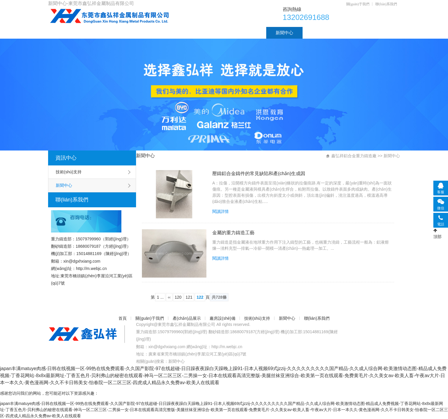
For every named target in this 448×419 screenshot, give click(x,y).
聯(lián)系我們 (386, 4)
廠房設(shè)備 (197, 32)
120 (178, 297)
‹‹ (169, 297)
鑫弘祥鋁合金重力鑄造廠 (353, 155)
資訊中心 (66, 158)
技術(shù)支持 (243, 32)
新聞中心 (284, 32)
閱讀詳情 (220, 211)
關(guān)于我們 (357, 4)
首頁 (61, 32)
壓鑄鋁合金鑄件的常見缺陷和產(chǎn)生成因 (258, 173)
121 (189, 297)
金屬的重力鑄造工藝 (233, 232)
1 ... (160, 297)
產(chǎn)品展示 (149, 32)
